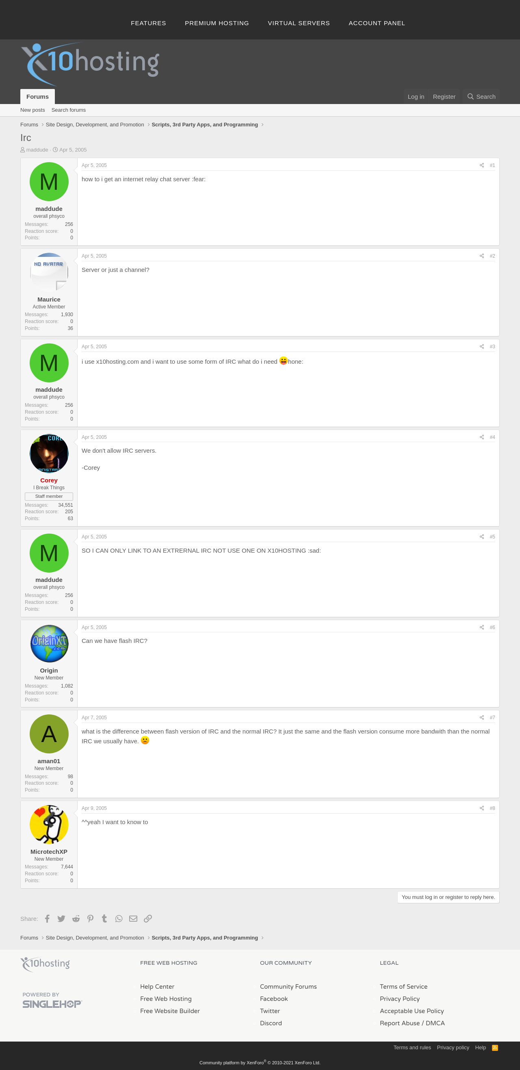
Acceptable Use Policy (412, 1011)
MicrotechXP (48, 851)
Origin (49, 670)
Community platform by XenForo (260, 1062)
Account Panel (377, 23)
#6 (492, 627)
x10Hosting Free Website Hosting (45, 965)
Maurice (49, 299)
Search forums (69, 110)
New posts (32, 110)
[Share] (482, 165)
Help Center (157, 986)
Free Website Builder (170, 1011)
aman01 (49, 760)
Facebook (274, 999)
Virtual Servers (299, 23)
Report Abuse (400, 1023)
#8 (492, 808)
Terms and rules (412, 1047)
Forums (37, 96)
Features (148, 23)
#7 (492, 718)
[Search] (481, 96)
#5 (492, 537)
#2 (492, 256)
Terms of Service (404, 986)
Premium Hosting (217, 23)
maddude (37, 150)
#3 (492, 346)
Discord (271, 1023)
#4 (492, 437)
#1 (492, 165)
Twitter (270, 1011)
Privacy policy (453, 1047)
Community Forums (288, 986)
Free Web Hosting (166, 999)
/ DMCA (433, 1023)
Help (480, 1047)
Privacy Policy (400, 999)
